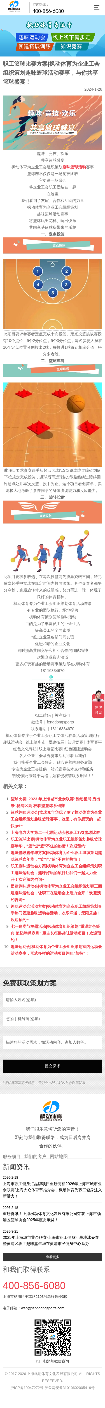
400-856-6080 (48, 11)
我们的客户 (35, 1156)
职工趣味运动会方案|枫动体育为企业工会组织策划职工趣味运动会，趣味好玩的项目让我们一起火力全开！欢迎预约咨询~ (56, 873)
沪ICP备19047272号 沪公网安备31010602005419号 (52, 1388)
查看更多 (52, 1257)
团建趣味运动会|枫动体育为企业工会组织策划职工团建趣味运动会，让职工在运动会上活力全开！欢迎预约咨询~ (56, 893)
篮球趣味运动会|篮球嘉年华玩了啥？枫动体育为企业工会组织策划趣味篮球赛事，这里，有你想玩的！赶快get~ (56, 819)
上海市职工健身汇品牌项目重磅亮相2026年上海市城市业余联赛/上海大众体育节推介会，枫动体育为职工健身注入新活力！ (52, 1186)
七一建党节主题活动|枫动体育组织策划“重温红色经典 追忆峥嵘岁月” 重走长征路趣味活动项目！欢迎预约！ (56, 933)
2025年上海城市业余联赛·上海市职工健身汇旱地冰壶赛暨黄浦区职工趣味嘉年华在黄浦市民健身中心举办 (52, 1237)
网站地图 (59, 1156)
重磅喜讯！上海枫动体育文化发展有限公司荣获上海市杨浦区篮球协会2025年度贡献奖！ (52, 1213)
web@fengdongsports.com (42, 1308)
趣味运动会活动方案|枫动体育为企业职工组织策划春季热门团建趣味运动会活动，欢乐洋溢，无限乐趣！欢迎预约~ (56, 913)
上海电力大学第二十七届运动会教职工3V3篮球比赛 (55, 832)
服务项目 (12, 1156)
